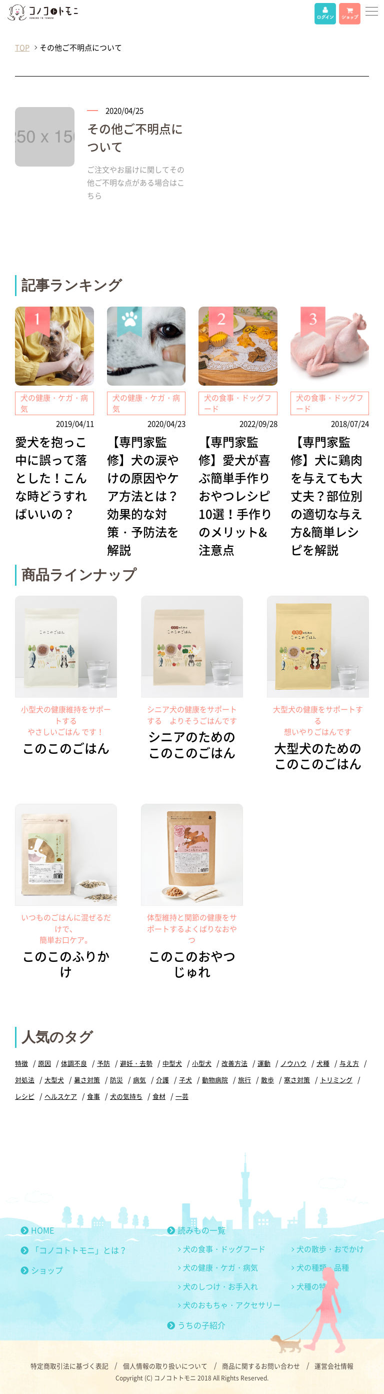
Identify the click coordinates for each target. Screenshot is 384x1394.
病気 (139, 1078)
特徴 (21, 1061)
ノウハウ (293, 1061)
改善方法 (235, 1061)
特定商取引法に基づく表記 (69, 1364)
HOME (37, 1228)
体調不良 (74, 1061)
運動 (264, 1061)
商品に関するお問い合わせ (261, 1364)
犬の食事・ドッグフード (224, 1247)
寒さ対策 (297, 1078)
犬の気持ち (126, 1094)
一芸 (182, 1094)
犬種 (323, 1061)
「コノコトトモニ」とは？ (73, 1248)
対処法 (24, 1078)
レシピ (24, 1094)
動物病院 (215, 1078)
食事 (93, 1094)
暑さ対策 (87, 1078)
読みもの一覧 (196, 1228)
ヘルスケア (60, 1094)
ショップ (41, 1268)
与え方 (349, 1061)
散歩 (267, 1078)
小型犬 (202, 1061)
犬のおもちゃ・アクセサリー (231, 1303)
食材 (159, 1094)
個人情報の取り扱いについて (165, 1364)
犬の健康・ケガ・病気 (220, 1265)
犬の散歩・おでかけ (330, 1247)
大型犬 (54, 1078)
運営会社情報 (335, 1364)
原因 (44, 1061)
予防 (103, 1061)
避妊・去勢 (136, 1061)
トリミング (336, 1078)
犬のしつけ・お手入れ (220, 1284)
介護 (162, 1078)
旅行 (244, 1078)
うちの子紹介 (196, 1323)
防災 (116, 1078)
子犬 (185, 1078)
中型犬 (172, 1061)
